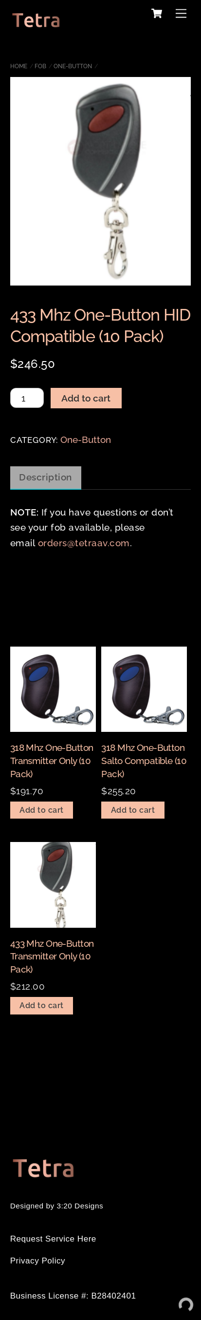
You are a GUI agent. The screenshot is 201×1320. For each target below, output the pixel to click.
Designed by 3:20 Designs (57, 1206)
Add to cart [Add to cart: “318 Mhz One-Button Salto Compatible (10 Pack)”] (133, 810)
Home (18, 66)
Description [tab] (45, 477)
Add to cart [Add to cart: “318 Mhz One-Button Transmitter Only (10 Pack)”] (41, 810)
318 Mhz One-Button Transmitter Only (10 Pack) (51, 760)
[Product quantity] (27, 398)
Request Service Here (53, 1238)
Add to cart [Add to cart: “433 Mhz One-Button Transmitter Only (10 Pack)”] (41, 1005)
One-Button (73, 66)
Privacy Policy (37, 1260)
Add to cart (85, 398)
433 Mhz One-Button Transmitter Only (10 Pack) (52, 956)
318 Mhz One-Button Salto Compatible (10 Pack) (143, 760)
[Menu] (181, 13)
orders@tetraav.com (84, 542)
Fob (40, 66)
